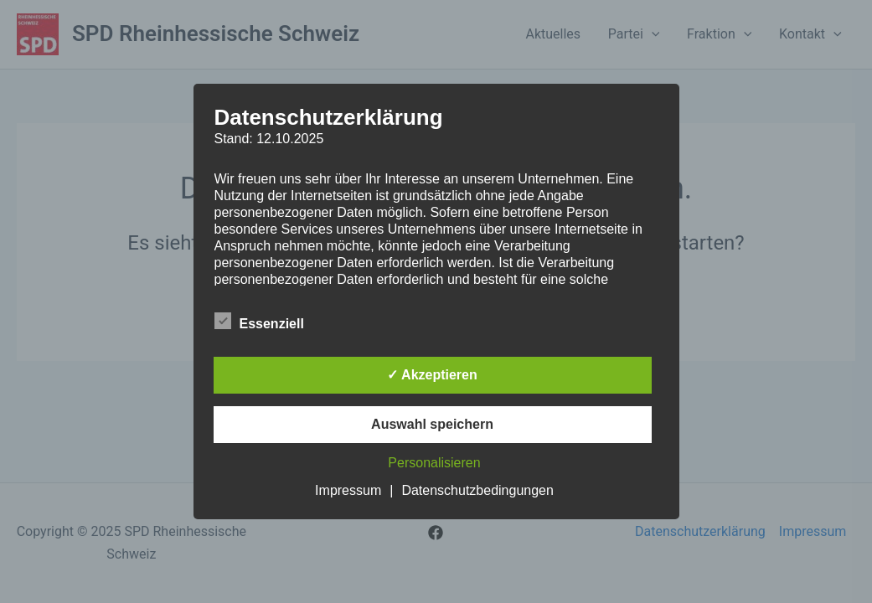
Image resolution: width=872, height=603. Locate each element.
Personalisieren (434, 463)
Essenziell (259, 321)
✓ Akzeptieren (432, 375)
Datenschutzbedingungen (477, 490)
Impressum (348, 490)
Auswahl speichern (432, 424)
